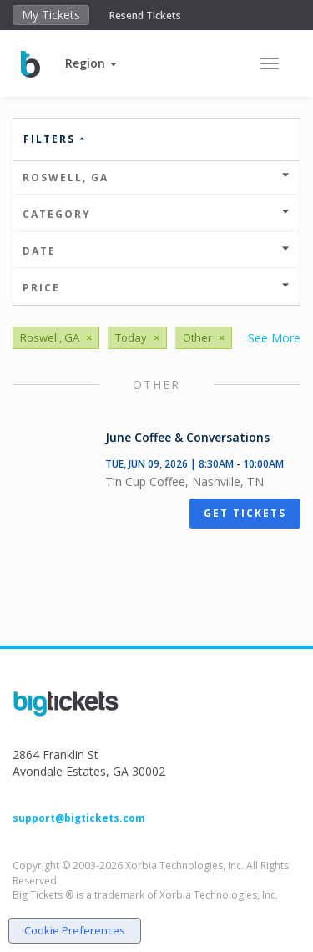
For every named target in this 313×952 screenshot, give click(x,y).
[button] (91, 63)
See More (274, 338)
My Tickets (51, 15)
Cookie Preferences (74, 930)
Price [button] (156, 288)
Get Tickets (245, 513)
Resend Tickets (145, 15)
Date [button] (156, 251)
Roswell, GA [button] (156, 177)
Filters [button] (55, 139)
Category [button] (156, 214)
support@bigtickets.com (79, 818)
